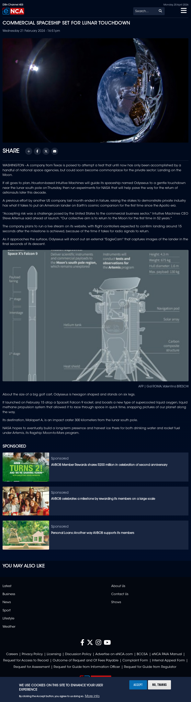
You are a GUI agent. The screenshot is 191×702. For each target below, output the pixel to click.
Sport (7, 610)
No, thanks (159, 685)
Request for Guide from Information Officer (87, 667)
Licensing (54, 654)
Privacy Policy (32, 654)
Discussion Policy (78, 654)
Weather (9, 626)
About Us (118, 586)
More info (92, 696)
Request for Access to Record (26, 660)
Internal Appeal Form (168, 660)
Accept (138, 685)
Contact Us (119, 594)
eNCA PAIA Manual (167, 654)
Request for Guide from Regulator (150, 667)
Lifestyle (8, 618)
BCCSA (142, 654)
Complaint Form (135, 660)
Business (9, 594)
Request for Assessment (32, 667)
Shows (116, 602)
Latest (7, 586)
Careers (12, 654)
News (7, 602)
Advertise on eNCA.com (114, 654)
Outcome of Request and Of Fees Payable (85, 660)
